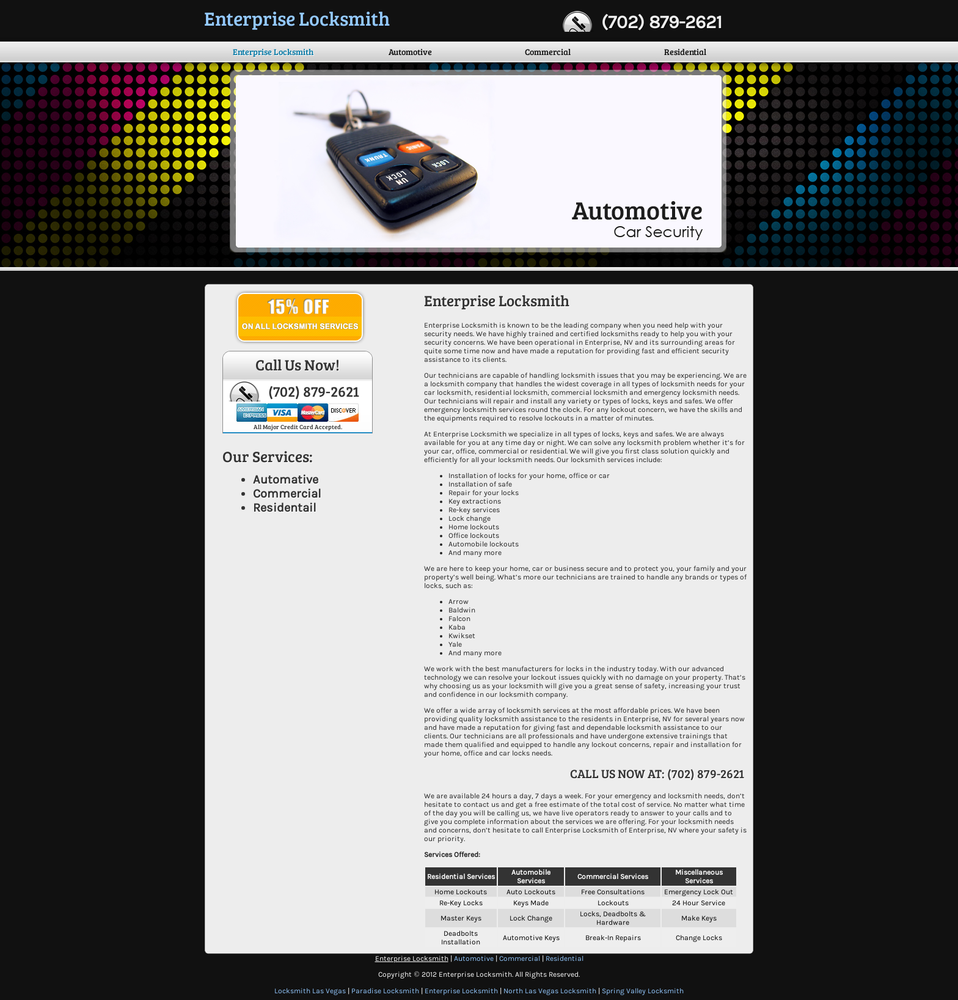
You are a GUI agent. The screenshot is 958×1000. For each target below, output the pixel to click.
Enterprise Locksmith (273, 51)
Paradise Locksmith (385, 991)
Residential (685, 51)
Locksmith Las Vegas (310, 991)
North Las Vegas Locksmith (549, 991)
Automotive (410, 51)
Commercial (548, 51)
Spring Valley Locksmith (643, 991)
